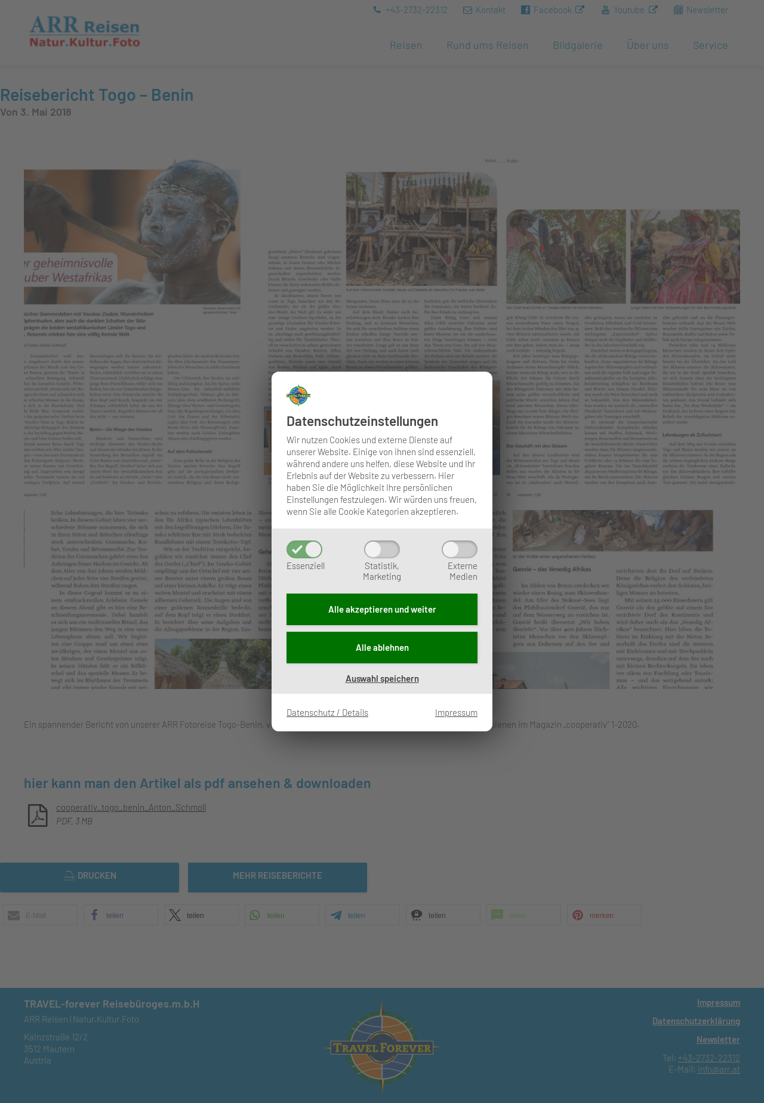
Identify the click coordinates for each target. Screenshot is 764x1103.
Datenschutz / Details (327, 712)
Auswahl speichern (382, 678)
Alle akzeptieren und (382, 609)
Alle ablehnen (382, 647)
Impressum (456, 712)
